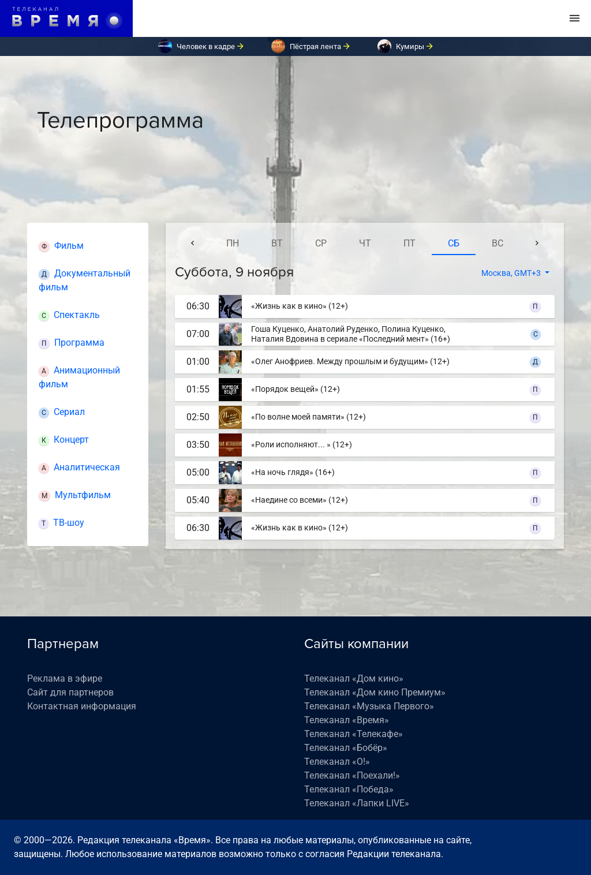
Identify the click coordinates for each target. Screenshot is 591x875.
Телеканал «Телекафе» (353, 733)
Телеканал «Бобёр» (345, 747)
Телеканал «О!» (337, 761)
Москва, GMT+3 (512, 273)
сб (453, 243)
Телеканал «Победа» (349, 789)
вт (277, 243)
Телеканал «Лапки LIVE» (356, 803)
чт (365, 243)
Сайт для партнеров (70, 692)
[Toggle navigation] (574, 18)
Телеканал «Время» (346, 720)
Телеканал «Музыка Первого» (369, 706)
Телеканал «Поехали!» (352, 775)
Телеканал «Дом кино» (353, 678)
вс (497, 243)
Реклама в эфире (64, 678)
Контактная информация (81, 706)
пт (409, 243)
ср (321, 243)
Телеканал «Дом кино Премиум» (375, 692)
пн (232, 243)
